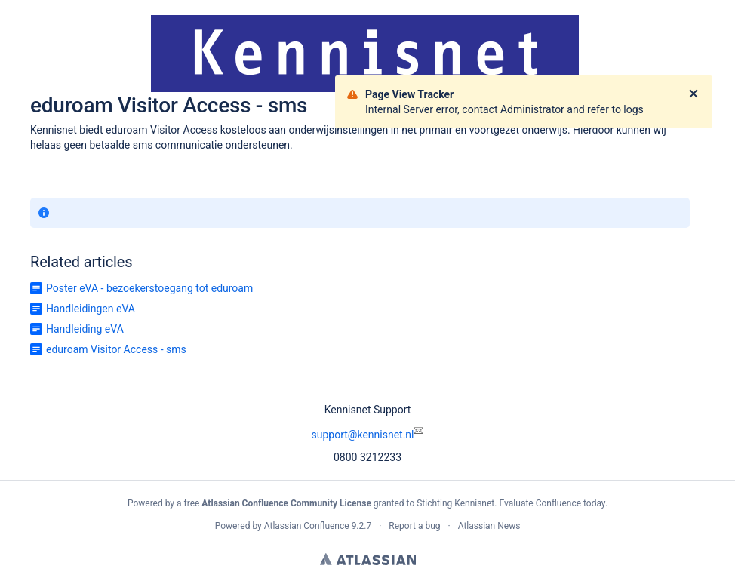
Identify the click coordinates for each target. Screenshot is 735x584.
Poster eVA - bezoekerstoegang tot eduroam (149, 288)
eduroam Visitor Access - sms (116, 349)
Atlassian (368, 559)
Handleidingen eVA (90, 309)
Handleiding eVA (85, 329)
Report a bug (414, 526)
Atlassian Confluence (306, 526)
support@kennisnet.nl (368, 435)
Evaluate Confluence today (551, 503)
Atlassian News (489, 526)
